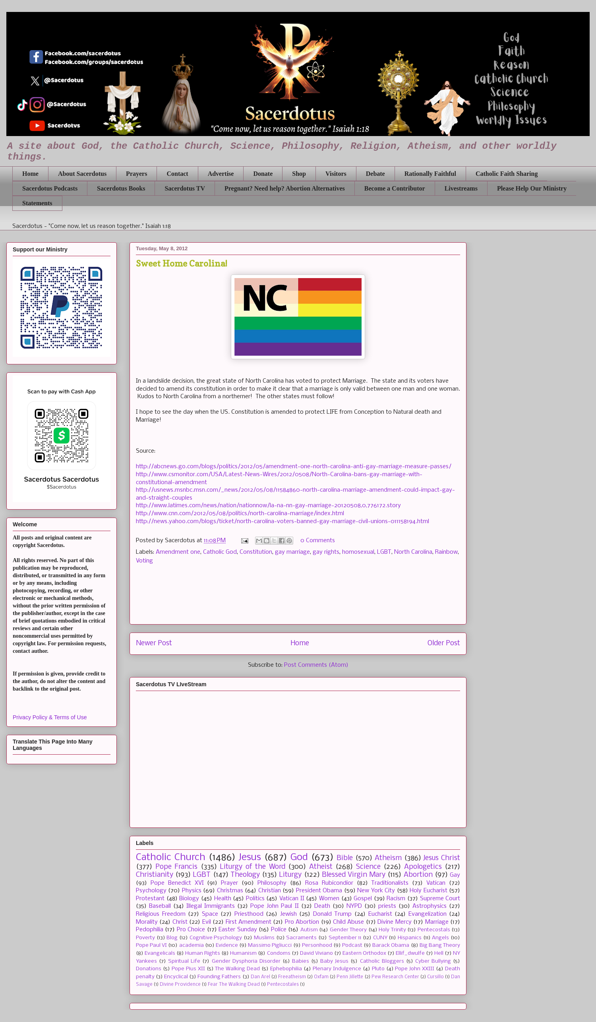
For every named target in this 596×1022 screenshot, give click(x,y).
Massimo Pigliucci (270, 945)
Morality (147, 922)
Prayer (229, 883)
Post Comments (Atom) (316, 665)
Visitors (335, 173)
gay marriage (292, 552)
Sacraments (301, 938)
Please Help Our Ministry (532, 188)
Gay (455, 875)
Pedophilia (149, 930)
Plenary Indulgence (337, 969)
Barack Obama (390, 945)
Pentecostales (283, 984)
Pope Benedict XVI (177, 883)
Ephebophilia (286, 969)
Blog (172, 938)
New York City (376, 891)
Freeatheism (292, 977)
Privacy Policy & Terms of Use (50, 717)
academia (191, 945)
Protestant (150, 898)
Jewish (288, 914)
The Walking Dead (237, 969)
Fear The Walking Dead (234, 984)
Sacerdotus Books (121, 188)
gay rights (326, 552)
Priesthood (248, 914)
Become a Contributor (394, 188)
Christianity (154, 875)
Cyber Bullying (433, 961)
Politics (255, 898)
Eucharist (380, 914)
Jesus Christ (441, 858)
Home (30, 173)
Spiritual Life (184, 961)
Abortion (418, 875)
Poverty (145, 938)
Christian (269, 891)
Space (210, 914)
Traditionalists (389, 883)
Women (329, 898)
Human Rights (202, 953)
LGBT (384, 552)
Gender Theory (348, 930)
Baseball (160, 906)
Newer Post (154, 643)
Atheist (321, 867)
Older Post (444, 643)
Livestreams (461, 188)
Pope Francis (176, 867)
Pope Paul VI (151, 945)
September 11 (345, 938)
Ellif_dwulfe (410, 953)
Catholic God (220, 552)
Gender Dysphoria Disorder (246, 961)
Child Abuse (348, 922)
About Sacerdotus (82, 173)
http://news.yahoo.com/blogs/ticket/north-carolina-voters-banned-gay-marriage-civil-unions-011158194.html (282, 521)
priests (387, 906)
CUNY (380, 938)
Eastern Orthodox (364, 953)
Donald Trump (332, 914)
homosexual (358, 552)
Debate (375, 173)
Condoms (278, 953)
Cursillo (435, 977)
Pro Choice (191, 930)
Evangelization (427, 914)
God (299, 857)
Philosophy (271, 883)
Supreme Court (440, 898)
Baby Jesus (334, 961)
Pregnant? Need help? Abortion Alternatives (284, 188)
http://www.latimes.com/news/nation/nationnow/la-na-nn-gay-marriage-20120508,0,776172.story (268, 505)
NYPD (354, 906)
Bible (345, 858)
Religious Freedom (161, 914)
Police (278, 930)
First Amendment (248, 922)
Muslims (264, 938)
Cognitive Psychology (216, 938)
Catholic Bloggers (382, 961)
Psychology (151, 891)
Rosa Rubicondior (329, 883)
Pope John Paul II (274, 906)
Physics (191, 891)
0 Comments (317, 540)
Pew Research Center (395, 977)
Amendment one (178, 552)
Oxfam (321, 977)
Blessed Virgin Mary (353, 875)
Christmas (230, 891)
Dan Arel (260, 977)
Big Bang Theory (440, 945)
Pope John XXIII (414, 969)
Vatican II (291, 898)
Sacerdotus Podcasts (49, 188)
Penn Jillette (350, 977)
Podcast (352, 945)
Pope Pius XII (188, 969)
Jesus (249, 857)
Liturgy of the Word (252, 867)
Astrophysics (429, 906)
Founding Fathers (219, 977)
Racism (396, 898)
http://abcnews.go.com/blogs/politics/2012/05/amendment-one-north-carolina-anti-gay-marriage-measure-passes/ (293, 466)
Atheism (388, 858)
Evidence (227, 945)
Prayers (136, 173)
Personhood (317, 945)
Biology (189, 898)
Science (368, 867)
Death (322, 906)
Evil (206, 922)
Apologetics (423, 867)
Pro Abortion (302, 922)
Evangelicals (160, 953)
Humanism (243, 953)
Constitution (256, 552)
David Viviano (316, 953)
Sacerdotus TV (184, 188)
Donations (148, 969)
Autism (309, 930)
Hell (438, 953)
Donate (263, 173)
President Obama (319, 891)
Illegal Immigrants (210, 906)
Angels (440, 938)
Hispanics (410, 938)
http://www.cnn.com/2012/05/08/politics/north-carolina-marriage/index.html (240, 513)
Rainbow (446, 552)
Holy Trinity (392, 930)
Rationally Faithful (430, 173)
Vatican (435, 883)
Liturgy (290, 875)
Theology (245, 875)
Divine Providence (180, 984)
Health (222, 898)
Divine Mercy (394, 922)
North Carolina (413, 552)
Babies (300, 961)
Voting (144, 561)
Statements (37, 203)
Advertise (221, 173)
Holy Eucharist (428, 891)
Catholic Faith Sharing (507, 173)
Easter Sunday (238, 930)
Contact (177, 173)
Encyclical (176, 977)
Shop (299, 173)
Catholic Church (170, 857)
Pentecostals (434, 930)
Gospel (363, 898)
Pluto (378, 969)
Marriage (437, 922)
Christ (180, 922)
